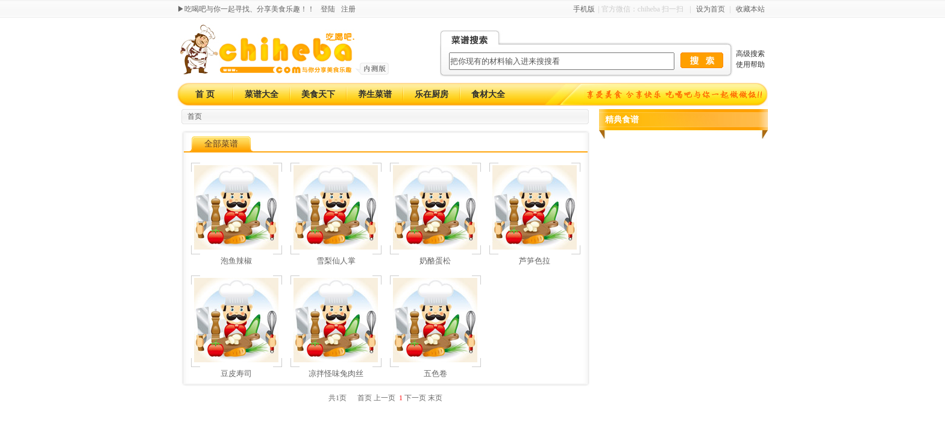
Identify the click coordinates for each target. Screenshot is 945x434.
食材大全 (488, 94)
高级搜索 (750, 53)
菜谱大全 (261, 94)
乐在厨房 (431, 94)
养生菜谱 (375, 94)
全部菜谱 (221, 143)
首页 (194, 116)
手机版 (584, 9)
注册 (348, 9)
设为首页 (710, 9)
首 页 (205, 94)
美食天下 (318, 94)
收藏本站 (750, 9)
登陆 (328, 9)
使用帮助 (750, 64)
